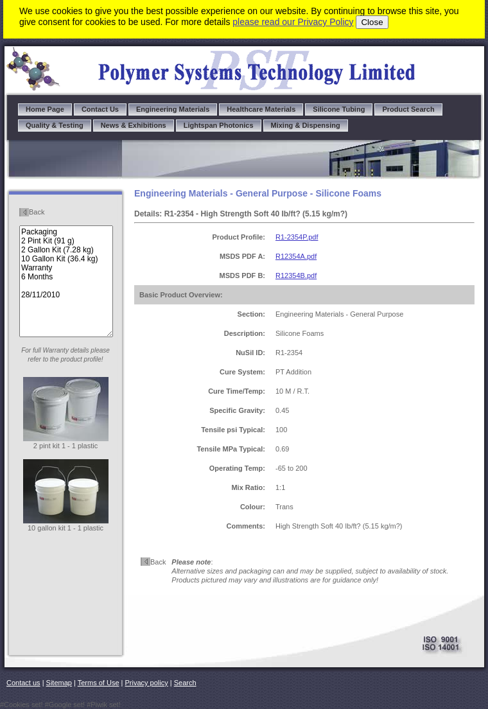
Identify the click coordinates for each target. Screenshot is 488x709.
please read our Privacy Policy (292, 22)
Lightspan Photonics (219, 125)
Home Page (45, 109)
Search (185, 683)
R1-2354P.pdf (296, 237)
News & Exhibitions (133, 125)
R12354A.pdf (296, 256)
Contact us (23, 683)
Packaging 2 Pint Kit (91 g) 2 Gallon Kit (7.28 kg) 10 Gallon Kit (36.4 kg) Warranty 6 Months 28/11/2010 (66, 281)
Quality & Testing (54, 125)
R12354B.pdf (296, 275)
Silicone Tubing (339, 109)
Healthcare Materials (261, 109)
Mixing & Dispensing (305, 125)
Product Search (408, 109)
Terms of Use (98, 683)
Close (372, 22)
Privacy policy (146, 683)
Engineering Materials (172, 109)
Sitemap (59, 683)
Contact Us (100, 109)
